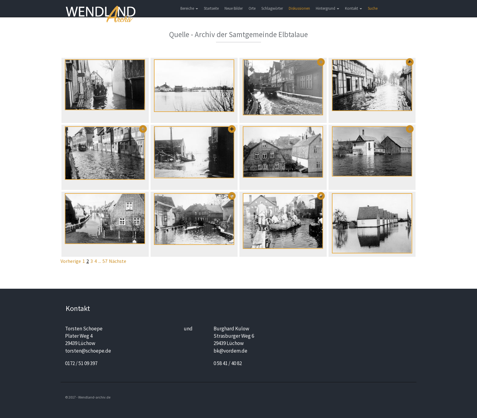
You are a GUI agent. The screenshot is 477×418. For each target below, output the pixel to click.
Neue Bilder (234, 8)
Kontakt (353, 8)
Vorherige (71, 261)
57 (105, 261)
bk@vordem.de (230, 350)
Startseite (211, 8)
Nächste (117, 261)
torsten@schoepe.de (88, 350)
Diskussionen (299, 8)
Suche (373, 8)
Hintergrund (327, 8)
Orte (252, 8)
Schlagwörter (272, 8)
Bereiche (189, 8)
